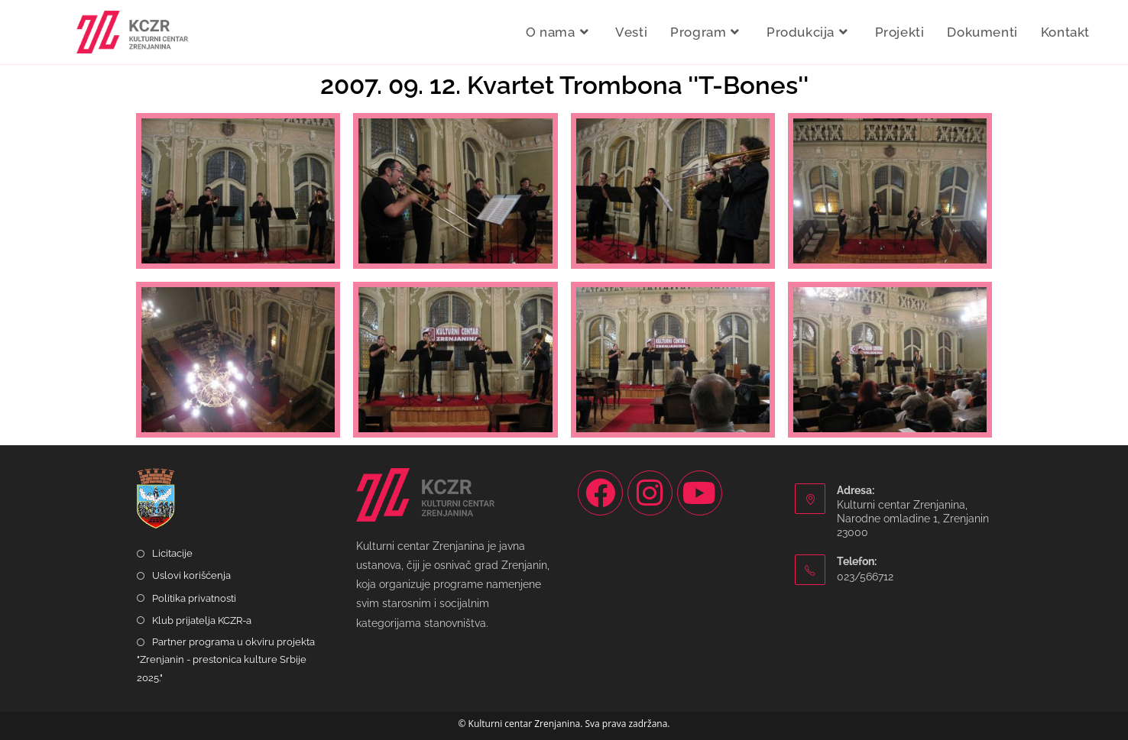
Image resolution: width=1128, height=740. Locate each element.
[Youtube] (699, 492)
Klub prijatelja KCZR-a (201, 620)
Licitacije (172, 553)
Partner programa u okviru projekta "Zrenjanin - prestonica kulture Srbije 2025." (226, 659)
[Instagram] (650, 492)
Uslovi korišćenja (191, 575)
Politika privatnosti (194, 598)
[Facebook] (600, 492)
